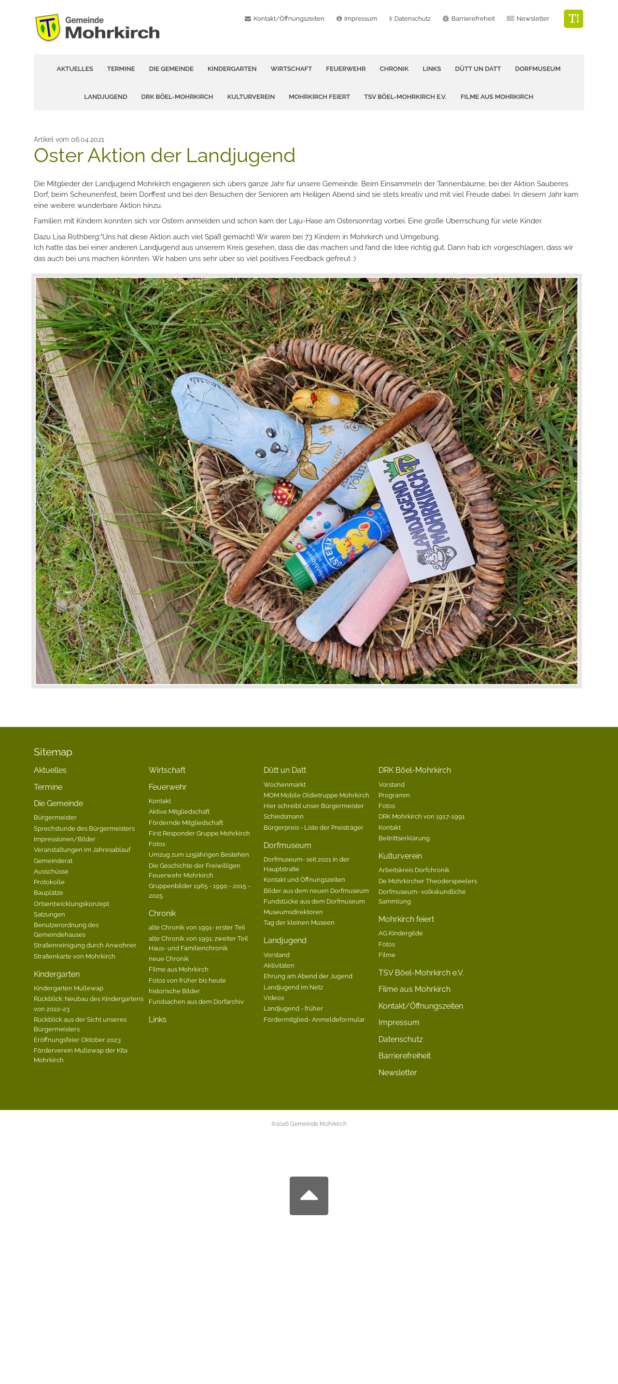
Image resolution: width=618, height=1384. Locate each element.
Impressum (360, 18)
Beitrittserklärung (404, 838)
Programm (394, 795)
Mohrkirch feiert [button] (319, 96)
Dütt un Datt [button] (478, 68)
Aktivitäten (279, 965)
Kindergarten (57, 974)
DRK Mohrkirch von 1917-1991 (422, 816)
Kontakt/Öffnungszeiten (288, 18)
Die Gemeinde (58, 803)
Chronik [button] (394, 68)
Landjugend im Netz (293, 987)
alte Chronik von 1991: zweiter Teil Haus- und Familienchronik (198, 943)
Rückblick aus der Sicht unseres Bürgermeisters (80, 1024)
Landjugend (285, 940)
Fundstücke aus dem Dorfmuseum (314, 901)
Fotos (157, 844)
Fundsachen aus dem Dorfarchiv (196, 1001)
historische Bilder (174, 991)
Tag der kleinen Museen (299, 922)
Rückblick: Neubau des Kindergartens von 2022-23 (88, 1003)
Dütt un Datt (285, 770)
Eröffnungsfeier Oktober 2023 (77, 1039)
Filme (387, 955)
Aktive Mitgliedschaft (179, 811)
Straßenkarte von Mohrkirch (74, 956)
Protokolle (49, 882)
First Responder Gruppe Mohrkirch (199, 833)
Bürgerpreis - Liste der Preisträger (314, 827)
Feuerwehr (168, 787)
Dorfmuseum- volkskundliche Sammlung (422, 896)
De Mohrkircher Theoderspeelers (428, 881)
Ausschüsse (51, 871)
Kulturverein (400, 856)
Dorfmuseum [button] (538, 68)
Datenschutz (412, 18)
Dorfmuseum (287, 845)
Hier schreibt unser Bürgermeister (314, 805)
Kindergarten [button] (232, 68)
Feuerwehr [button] (345, 68)
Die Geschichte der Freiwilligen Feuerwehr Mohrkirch (194, 870)
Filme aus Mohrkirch (497, 96)
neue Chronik (169, 958)
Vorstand (277, 955)
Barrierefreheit (473, 18)
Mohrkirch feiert (406, 919)
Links (431, 68)
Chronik (162, 913)
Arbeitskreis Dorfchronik (414, 870)
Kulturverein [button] (251, 96)
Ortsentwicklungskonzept (71, 903)
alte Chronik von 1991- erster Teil (197, 927)
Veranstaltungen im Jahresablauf (82, 849)
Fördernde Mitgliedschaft (186, 822)
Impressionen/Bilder (65, 839)
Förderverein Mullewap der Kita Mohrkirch (80, 1055)
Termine (121, 68)
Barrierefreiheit (405, 1055)
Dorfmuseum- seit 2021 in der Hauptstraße (307, 864)
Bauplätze (48, 892)
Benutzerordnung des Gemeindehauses (66, 929)
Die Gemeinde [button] (171, 68)
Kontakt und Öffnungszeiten (304, 879)
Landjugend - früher (293, 1008)
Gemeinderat (53, 860)
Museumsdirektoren (293, 912)
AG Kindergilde (401, 933)
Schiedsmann (284, 816)
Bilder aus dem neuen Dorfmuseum (316, 890)
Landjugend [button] (105, 96)
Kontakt (160, 801)
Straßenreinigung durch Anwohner (85, 945)
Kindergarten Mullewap (68, 988)
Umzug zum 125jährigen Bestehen (199, 854)
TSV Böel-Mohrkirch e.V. (405, 96)
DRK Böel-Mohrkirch (415, 770)
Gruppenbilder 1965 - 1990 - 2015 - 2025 (199, 890)
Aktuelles (75, 68)
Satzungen (49, 914)
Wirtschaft (291, 68)
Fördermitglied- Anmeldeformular (314, 1019)
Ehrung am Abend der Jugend (308, 976)
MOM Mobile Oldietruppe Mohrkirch (316, 795)
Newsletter (533, 18)
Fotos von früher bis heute (187, 980)
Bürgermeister (55, 817)
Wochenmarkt (285, 784)
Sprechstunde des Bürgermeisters (84, 828)
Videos (274, 997)
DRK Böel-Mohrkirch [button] (177, 96)
